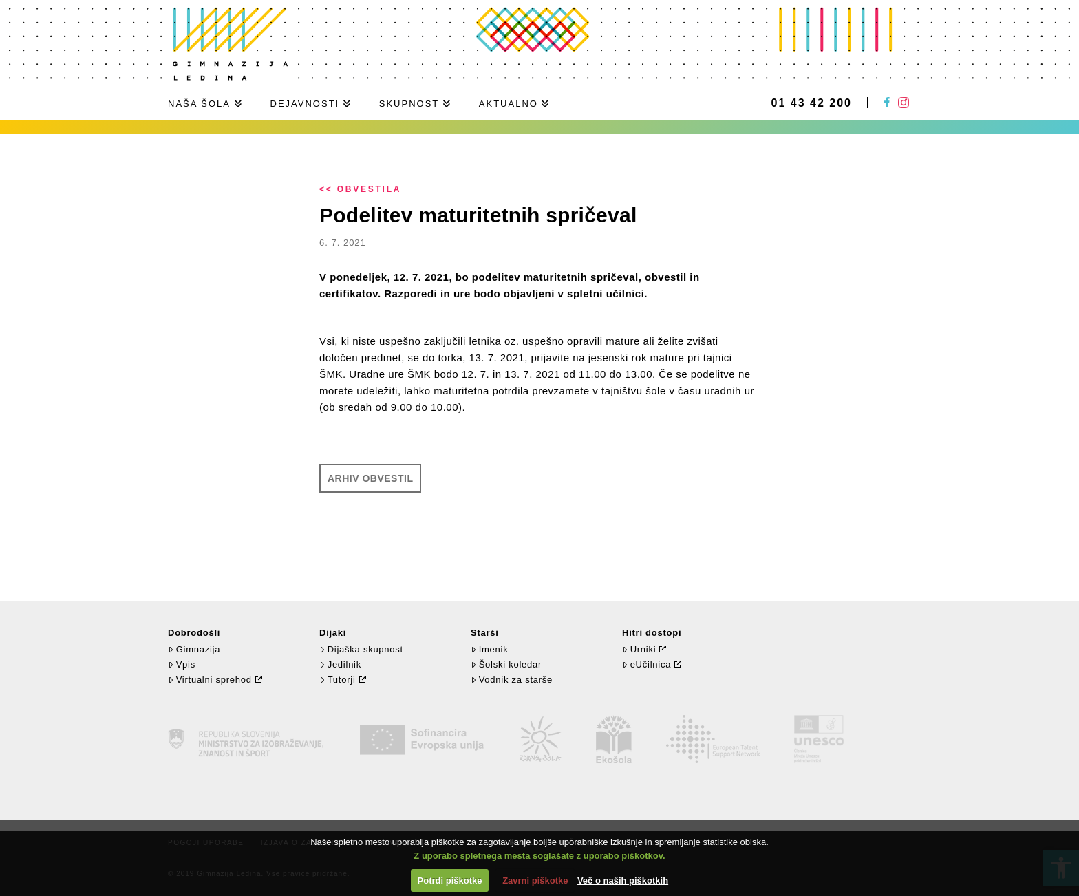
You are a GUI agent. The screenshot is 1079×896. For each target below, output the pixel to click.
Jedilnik (340, 664)
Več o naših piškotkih (622, 880)
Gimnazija (194, 649)
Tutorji (337, 679)
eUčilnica (646, 664)
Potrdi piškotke (450, 880)
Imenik (489, 649)
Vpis (181, 664)
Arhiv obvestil (370, 478)
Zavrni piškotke (535, 880)
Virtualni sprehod (210, 679)
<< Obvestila (360, 189)
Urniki (639, 649)
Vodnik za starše (512, 679)
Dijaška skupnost (361, 649)
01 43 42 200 (811, 103)
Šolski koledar (506, 664)
